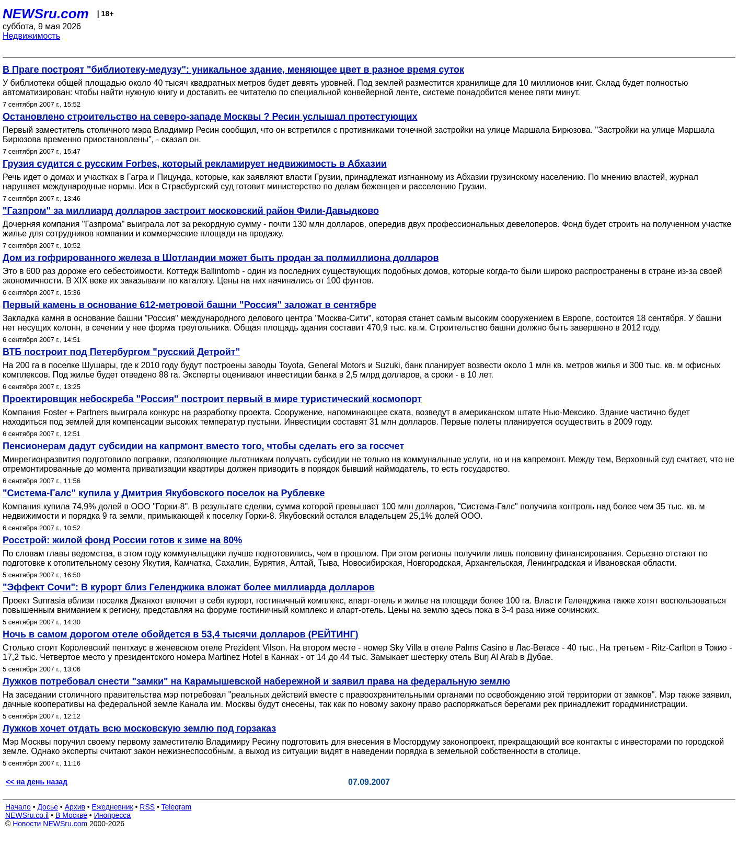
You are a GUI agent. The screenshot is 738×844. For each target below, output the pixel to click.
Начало (18, 807)
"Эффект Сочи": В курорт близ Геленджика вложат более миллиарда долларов (189, 587)
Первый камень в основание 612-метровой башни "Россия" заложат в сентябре (189, 305)
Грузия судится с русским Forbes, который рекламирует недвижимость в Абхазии (195, 163)
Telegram (177, 807)
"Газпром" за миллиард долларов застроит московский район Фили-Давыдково (191, 211)
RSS (147, 807)
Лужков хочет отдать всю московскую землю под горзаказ (139, 728)
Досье (47, 807)
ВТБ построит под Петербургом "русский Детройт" (121, 352)
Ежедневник (112, 807)
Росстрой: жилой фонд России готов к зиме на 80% (122, 540)
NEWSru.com (46, 13)
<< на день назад (36, 782)
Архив (75, 807)
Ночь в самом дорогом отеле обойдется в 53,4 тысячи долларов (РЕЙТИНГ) (181, 634)
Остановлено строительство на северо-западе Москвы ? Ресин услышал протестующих (210, 116)
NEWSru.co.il (27, 815)
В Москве (71, 815)
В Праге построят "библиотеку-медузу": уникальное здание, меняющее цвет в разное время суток (233, 69)
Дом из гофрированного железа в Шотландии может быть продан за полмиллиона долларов (221, 258)
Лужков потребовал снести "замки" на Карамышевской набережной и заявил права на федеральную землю (256, 681)
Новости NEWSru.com (50, 823)
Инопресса (112, 815)
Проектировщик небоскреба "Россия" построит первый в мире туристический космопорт (212, 399)
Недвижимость (31, 35)
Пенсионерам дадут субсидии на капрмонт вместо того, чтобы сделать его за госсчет (203, 446)
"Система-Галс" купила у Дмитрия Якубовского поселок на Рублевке (164, 493)
